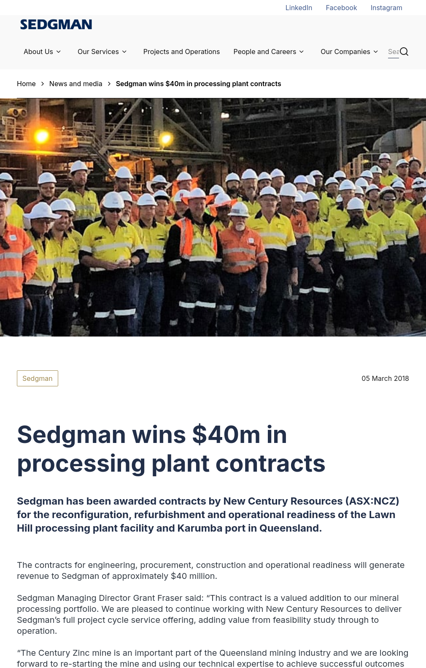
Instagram (386, 7)
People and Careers (265, 51)
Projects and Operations (181, 51)
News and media (75, 83)
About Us (38, 51)
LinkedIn (299, 7)
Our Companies (345, 51)
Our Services (98, 51)
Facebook (341, 7)
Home (26, 83)
